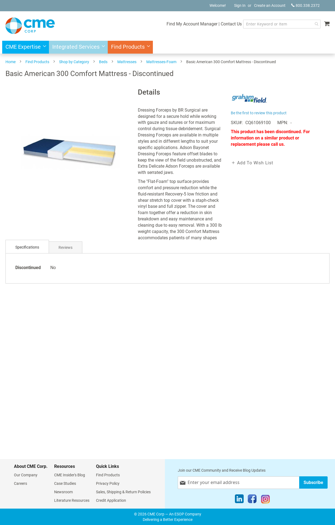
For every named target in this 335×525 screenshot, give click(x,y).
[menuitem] (24, 47)
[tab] (27, 247)
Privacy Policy (108, 483)
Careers (20, 483)
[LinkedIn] (239, 500)
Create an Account (270, 5)
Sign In (240, 5)
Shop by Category (74, 62)
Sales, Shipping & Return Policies (123, 492)
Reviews (65, 247)
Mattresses (126, 62)
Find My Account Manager (192, 24)
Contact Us (231, 24)
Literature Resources (71, 500)
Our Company (25, 475)
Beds (103, 62)
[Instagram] (265, 500)
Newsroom (63, 492)
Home (10, 62)
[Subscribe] (313, 482)
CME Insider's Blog (69, 475)
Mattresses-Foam (161, 62)
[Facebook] (252, 500)
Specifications (27, 247)
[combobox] (282, 24)
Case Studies (65, 483)
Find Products (37, 62)
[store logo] (30, 26)
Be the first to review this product (259, 113)
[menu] (167, 47)
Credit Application (111, 500)
